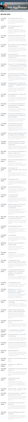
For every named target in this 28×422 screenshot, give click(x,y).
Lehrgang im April (12, 252)
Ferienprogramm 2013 (13, 179)
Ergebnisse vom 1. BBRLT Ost (15, 364)
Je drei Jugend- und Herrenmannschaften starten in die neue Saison (17, 170)
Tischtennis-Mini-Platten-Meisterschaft (17, 342)
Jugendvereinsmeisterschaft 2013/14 (16, 35)
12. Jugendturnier (12, 235)
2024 (12, 10)
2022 (19, 10)
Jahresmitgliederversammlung (15, 226)
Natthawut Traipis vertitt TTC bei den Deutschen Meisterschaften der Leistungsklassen (16, 206)
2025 (9, 10)
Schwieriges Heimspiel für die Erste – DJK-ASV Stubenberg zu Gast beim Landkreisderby (17, 143)
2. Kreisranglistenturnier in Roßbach (16, 330)
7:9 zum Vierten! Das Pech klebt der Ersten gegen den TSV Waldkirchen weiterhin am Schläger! (16, 105)
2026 (6, 10)
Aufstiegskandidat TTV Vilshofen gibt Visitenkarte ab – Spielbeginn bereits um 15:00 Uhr (17, 85)
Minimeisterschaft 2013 (13, 350)
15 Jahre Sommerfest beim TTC (15, 187)
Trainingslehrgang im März (14, 282)
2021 (22, 10)
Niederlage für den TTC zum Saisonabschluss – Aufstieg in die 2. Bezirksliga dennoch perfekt (16, 291)
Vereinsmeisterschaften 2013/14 (15, 18)
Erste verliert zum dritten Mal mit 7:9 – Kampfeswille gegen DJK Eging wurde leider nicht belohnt (17, 115)
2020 (25, 10)
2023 (16, 10)
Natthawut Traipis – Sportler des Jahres (17, 388)
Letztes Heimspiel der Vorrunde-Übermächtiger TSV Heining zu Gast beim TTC (17, 56)
